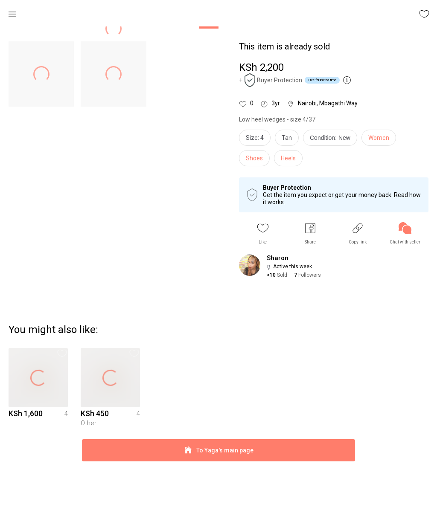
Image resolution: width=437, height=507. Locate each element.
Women (378, 137)
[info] (332, 140)
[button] (262, 233)
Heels (288, 158)
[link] (405, 233)
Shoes (254, 158)
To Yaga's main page (218, 489)
